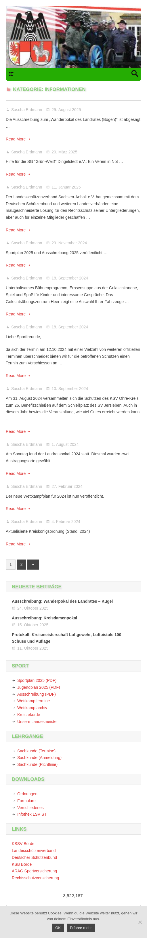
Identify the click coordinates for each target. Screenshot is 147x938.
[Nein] (140, 922)
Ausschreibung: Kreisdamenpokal (44, 618)
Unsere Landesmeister (37, 721)
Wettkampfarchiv (32, 707)
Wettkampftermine (33, 701)
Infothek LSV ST (32, 814)
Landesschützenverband (34, 850)
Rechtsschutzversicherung (35, 878)
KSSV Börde (23, 843)
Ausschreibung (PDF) (36, 694)
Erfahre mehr (81, 928)
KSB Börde (22, 864)
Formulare (26, 800)
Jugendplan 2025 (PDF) (38, 687)
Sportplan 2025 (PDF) (36, 680)
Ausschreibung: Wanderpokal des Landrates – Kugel (62, 601)
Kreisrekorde (28, 714)
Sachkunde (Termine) (36, 751)
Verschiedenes (30, 807)
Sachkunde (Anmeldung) (39, 757)
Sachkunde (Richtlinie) (37, 764)
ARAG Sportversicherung (34, 871)
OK (58, 928)
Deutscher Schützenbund (34, 857)
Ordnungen (27, 794)
